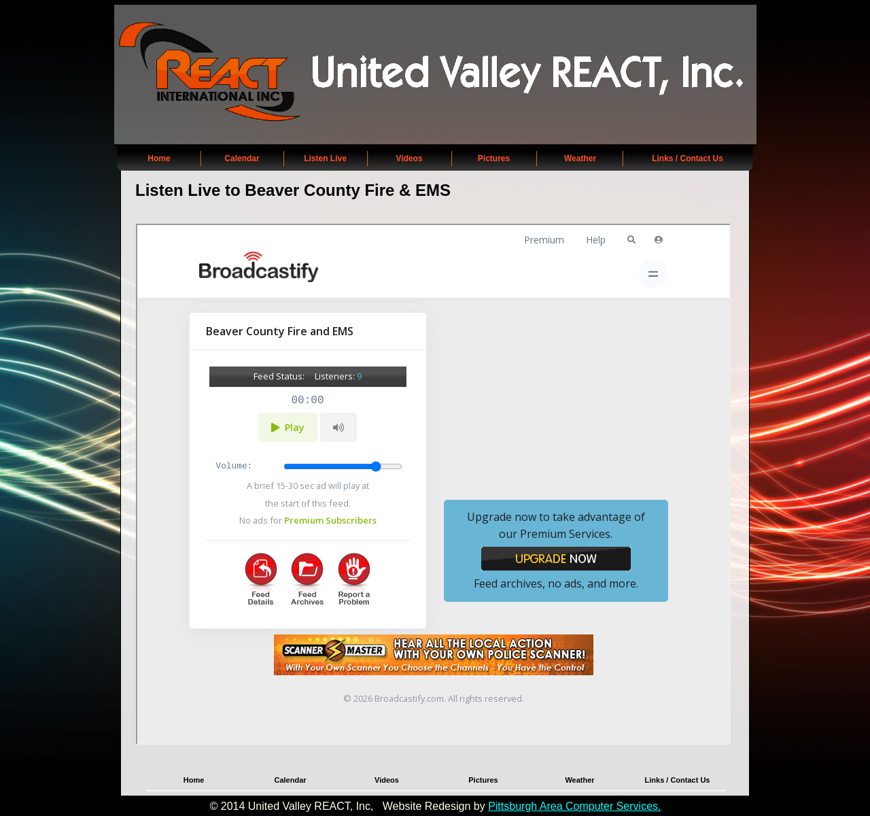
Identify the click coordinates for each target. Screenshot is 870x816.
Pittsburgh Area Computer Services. (574, 806)
